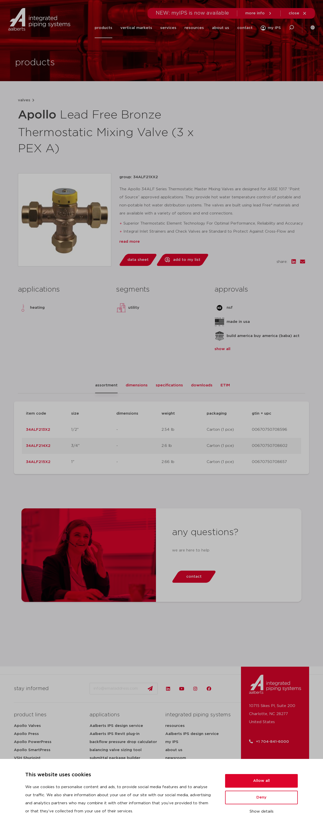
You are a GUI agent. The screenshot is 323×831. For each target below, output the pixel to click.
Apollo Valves (27, 726)
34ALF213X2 (38, 430)
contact (245, 28)
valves (24, 100)
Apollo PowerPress (32, 742)
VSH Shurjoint (27, 758)
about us (220, 28)
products (103, 28)
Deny (261, 797)
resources (194, 28)
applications (105, 714)
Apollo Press (26, 734)
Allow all (261, 781)
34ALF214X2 (38, 446)
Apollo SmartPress (32, 750)
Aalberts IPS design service (116, 726)
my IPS (171, 742)
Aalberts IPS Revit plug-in (115, 734)
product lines (30, 714)
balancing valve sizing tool (116, 750)
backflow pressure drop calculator (123, 742)
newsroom (175, 758)
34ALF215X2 (38, 462)
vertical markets (136, 28)
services (168, 28)
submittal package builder (115, 758)
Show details (262, 811)
